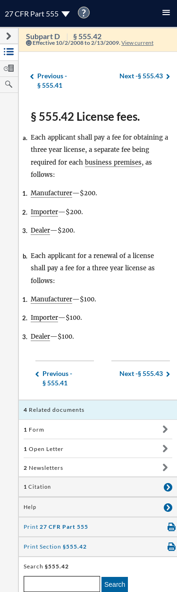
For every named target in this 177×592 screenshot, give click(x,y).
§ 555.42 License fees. (85, 116)
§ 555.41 (52, 80)
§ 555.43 (141, 76)
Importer (44, 212)
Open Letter (44, 448)
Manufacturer (51, 193)
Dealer (40, 230)
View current (137, 42)
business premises (113, 162)
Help (30, 507)
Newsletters (43, 467)
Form (34, 429)
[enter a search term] (62, 584)
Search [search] (114, 584)
